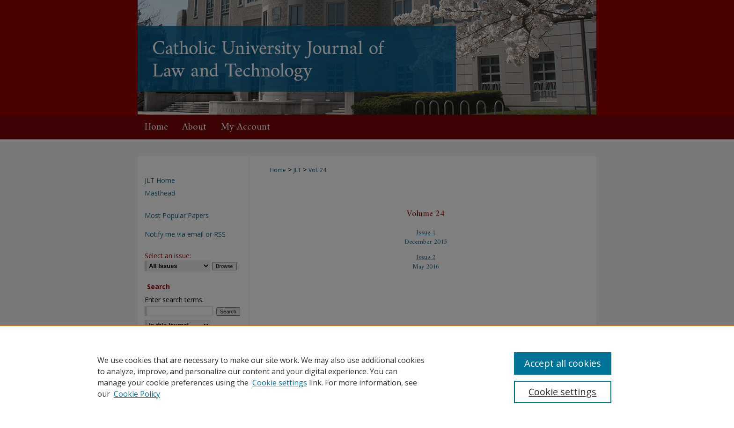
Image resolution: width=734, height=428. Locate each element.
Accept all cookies (562, 363)
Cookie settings (279, 382)
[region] (367, 376)
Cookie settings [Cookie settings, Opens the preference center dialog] (562, 391)
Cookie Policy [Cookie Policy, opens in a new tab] (137, 394)
